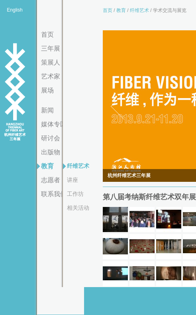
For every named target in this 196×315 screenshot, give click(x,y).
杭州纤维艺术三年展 (14, 92)
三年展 (50, 48)
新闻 (47, 110)
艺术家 (50, 76)
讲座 (72, 180)
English (14, 10)
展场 (47, 90)
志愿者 (50, 180)
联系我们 (54, 194)
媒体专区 (54, 124)
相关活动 (78, 208)
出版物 (50, 152)
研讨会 (50, 138)
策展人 (50, 62)
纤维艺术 (78, 166)
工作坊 (75, 194)
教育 (47, 166)
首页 (47, 34)
